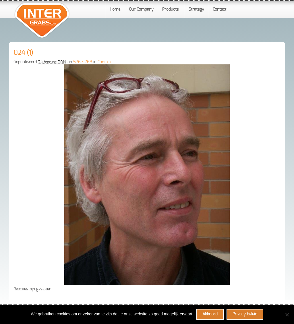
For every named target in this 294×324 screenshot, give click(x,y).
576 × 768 (82, 62)
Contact (104, 62)
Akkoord (210, 314)
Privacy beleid (245, 314)
